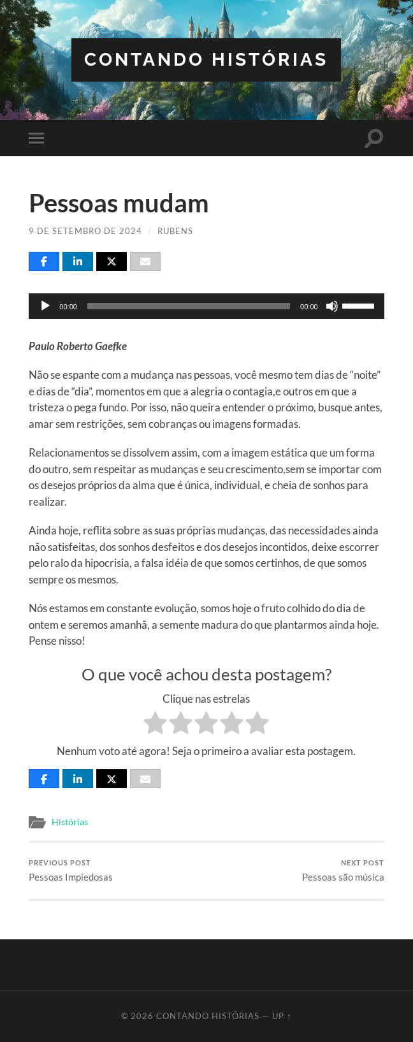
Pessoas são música (343, 870)
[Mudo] (332, 306)
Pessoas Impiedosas (71, 870)
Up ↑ (281, 1016)
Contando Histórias (206, 59)
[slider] (188, 306)
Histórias (70, 822)
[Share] (44, 261)
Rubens (175, 231)
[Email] (145, 261)
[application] (206, 306)
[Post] (111, 261)
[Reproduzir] (45, 306)
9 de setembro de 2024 (85, 231)
